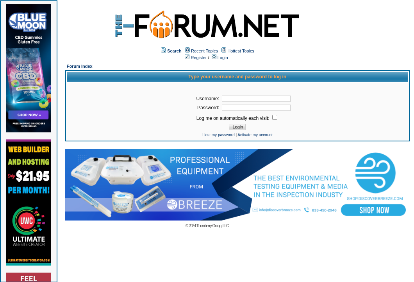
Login (220, 57)
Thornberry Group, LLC (212, 226)
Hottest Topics (240, 51)
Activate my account (254, 135)
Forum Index (80, 66)
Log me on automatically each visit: (236, 118)
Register (196, 57)
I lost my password (218, 135)
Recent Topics (204, 51)
